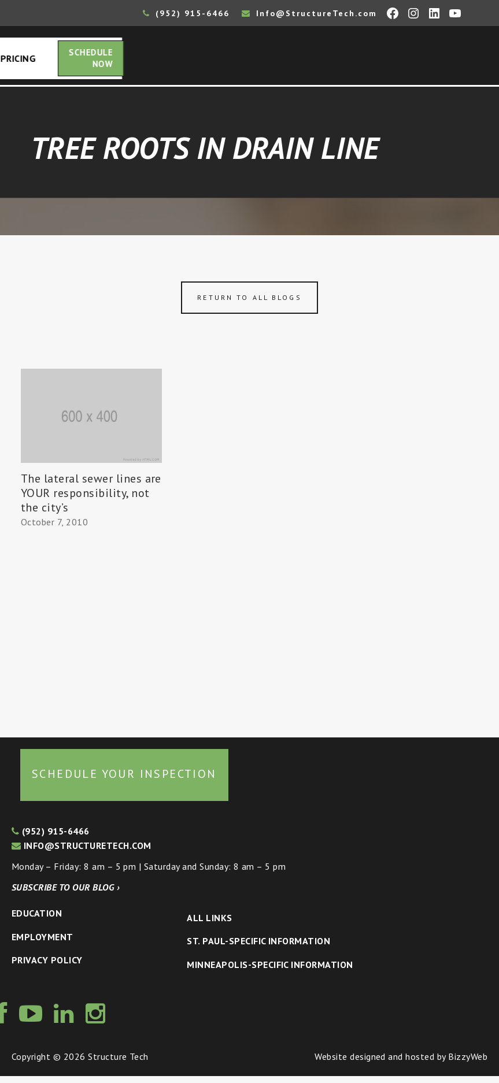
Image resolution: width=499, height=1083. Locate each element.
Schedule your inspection (124, 780)
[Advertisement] (91, 634)
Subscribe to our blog (66, 894)
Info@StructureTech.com (309, 13)
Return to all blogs (249, 304)
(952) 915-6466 (186, 13)
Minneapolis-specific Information (270, 971)
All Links (209, 924)
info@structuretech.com (81, 852)
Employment (42, 944)
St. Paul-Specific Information (258, 948)
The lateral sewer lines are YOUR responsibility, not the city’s (91, 500)
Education (37, 920)
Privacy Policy (47, 967)
